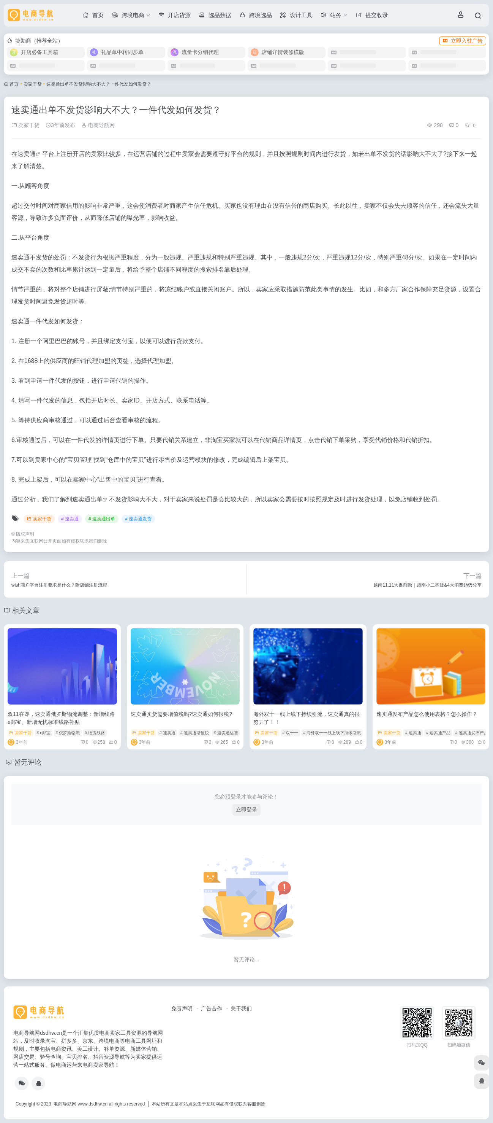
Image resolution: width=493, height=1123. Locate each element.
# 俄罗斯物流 (67, 732)
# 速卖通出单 (101, 519)
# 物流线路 (95, 732)
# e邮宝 (43, 732)
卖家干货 (33, 84)
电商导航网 (98, 125)
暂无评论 (27, 762)
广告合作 (211, 1008)
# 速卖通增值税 (194, 732)
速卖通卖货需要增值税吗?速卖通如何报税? (181, 714)
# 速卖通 (70, 519)
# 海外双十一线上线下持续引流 (332, 732)
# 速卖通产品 (438, 732)
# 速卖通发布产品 (471, 732)
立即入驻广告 (462, 41)
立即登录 (246, 809)
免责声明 (182, 1008)
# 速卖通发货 (138, 519)
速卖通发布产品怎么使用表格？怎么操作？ (426, 714)
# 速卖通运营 (226, 732)
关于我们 (241, 1008)
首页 (14, 84)
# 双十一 (290, 732)
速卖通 (26, 154)
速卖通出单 (87, 499)
